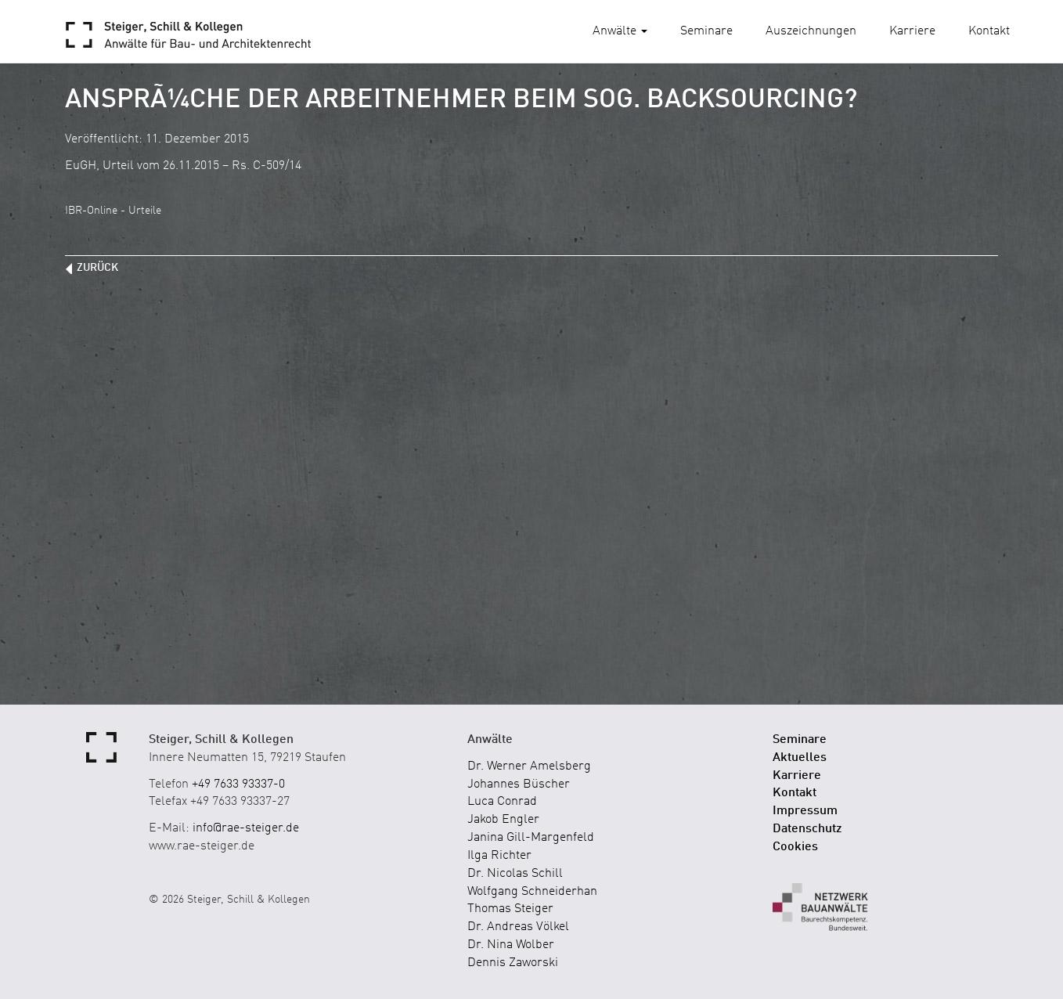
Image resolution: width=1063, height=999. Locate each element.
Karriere (912, 31)
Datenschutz (807, 829)
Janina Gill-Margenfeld (530, 837)
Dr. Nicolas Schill (515, 873)
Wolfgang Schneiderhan (532, 891)
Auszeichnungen (811, 31)
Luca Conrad (502, 801)
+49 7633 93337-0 (238, 784)
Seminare (706, 31)
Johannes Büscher (518, 784)
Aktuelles (800, 758)
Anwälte (620, 31)
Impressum (805, 811)
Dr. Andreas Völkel (518, 927)
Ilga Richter (499, 855)
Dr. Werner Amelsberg (529, 766)
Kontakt (989, 31)
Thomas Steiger (510, 909)
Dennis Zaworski (512, 963)
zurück (97, 267)
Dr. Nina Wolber (510, 945)
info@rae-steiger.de (246, 828)
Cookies (795, 847)
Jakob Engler (503, 819)
